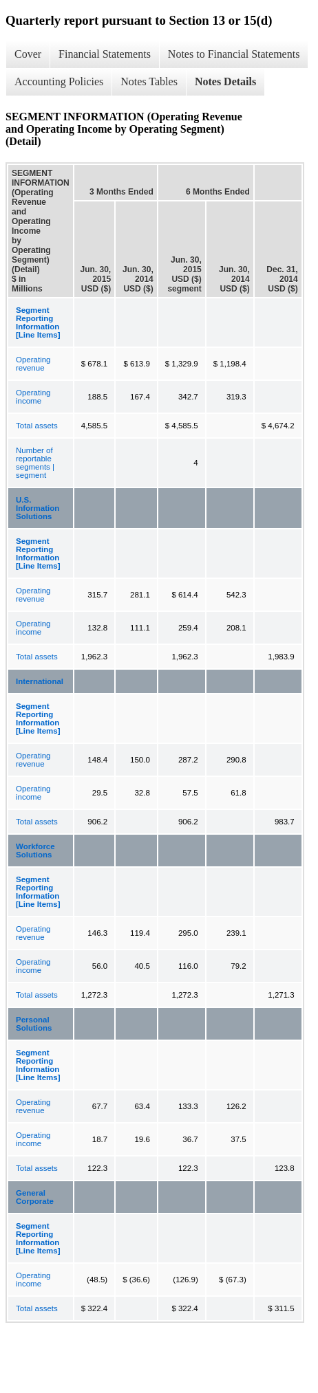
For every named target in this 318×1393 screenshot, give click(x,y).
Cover (27, 54)
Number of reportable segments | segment (35, 462)
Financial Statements (105, 54)
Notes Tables (149, 81)
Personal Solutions (34, 1024)
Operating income (33, 396)
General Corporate (35, 1197)
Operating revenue (33, 363)
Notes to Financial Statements (234, 54)
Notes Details (225, 81)
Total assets (37, 425)
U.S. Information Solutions (37, 508)
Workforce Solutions (35, 850)
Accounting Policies (58, 81)
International (39, 681)
